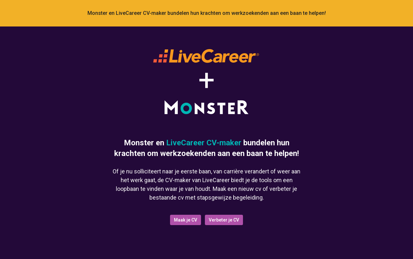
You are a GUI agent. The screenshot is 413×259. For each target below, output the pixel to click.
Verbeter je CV (224, 220)
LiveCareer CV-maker (203, 142)
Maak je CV (185, 220)
